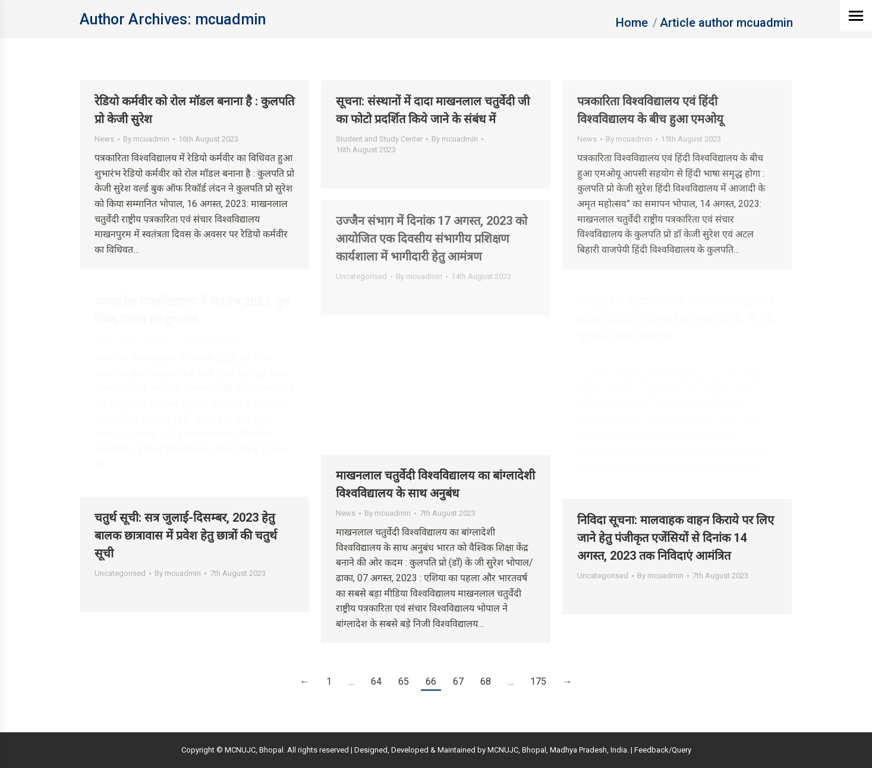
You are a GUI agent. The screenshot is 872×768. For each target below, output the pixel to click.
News (104, 138)
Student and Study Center (379, 138)
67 (458, 681)
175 (538, 681)
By (146, 138)
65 (403, 681)
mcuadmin (230, 19)
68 (485, 681)
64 (376, 681)
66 (431, 681)
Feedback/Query (662, 749)
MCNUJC (502, 749)
